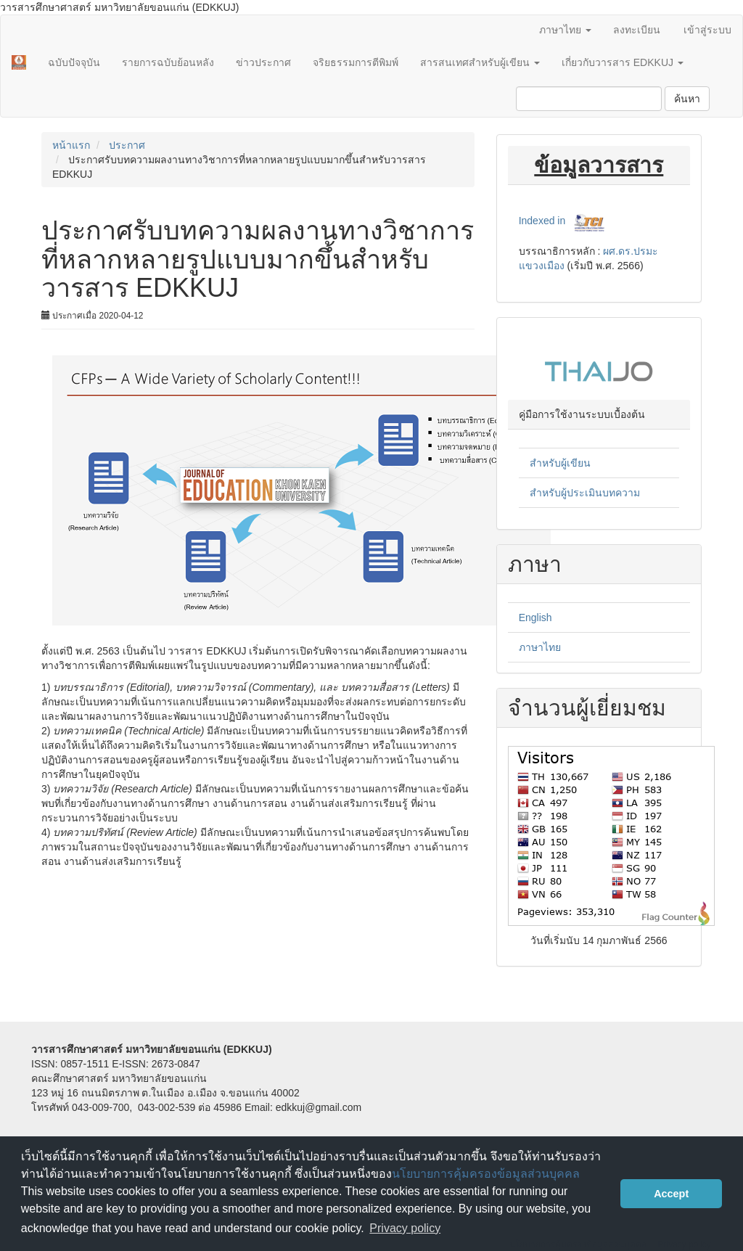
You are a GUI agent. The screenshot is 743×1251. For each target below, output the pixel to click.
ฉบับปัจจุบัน (74, 62)
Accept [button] (671, 1193)
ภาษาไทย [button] (565, 30)
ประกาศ (127, 145)
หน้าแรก (71, 145)
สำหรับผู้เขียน (560, 463)
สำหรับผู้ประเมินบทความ (585, 493)
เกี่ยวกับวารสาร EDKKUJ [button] (623, 62)
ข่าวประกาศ (263, 62)
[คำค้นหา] (589, 98)
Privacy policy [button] (404, 1228)
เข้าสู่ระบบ (707, 30)
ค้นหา (687, 98)
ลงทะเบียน (636, 30)
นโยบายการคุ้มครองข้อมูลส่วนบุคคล (486, 1174)
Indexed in (542, 220)
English (535, 617)
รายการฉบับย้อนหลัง (168, 62)
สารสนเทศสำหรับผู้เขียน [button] (480, 62)
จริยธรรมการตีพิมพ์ (355, 62)
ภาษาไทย (540, 647)
